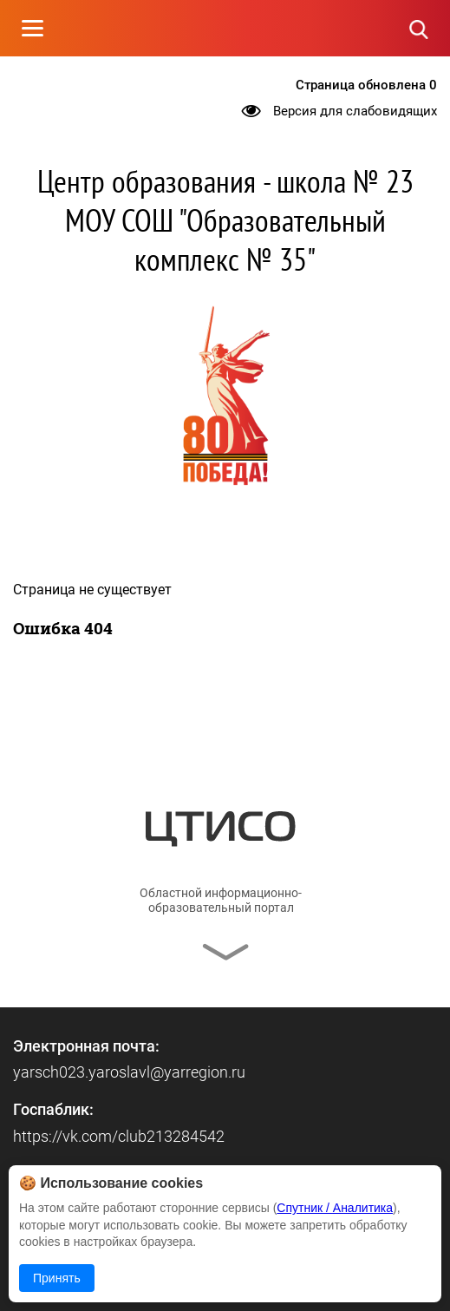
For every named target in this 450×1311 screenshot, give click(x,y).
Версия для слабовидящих (355, 111)
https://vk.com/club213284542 (119, 1136)
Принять (57, 1278)
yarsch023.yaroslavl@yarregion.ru (129, 1072)
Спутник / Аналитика (335, 1208)
